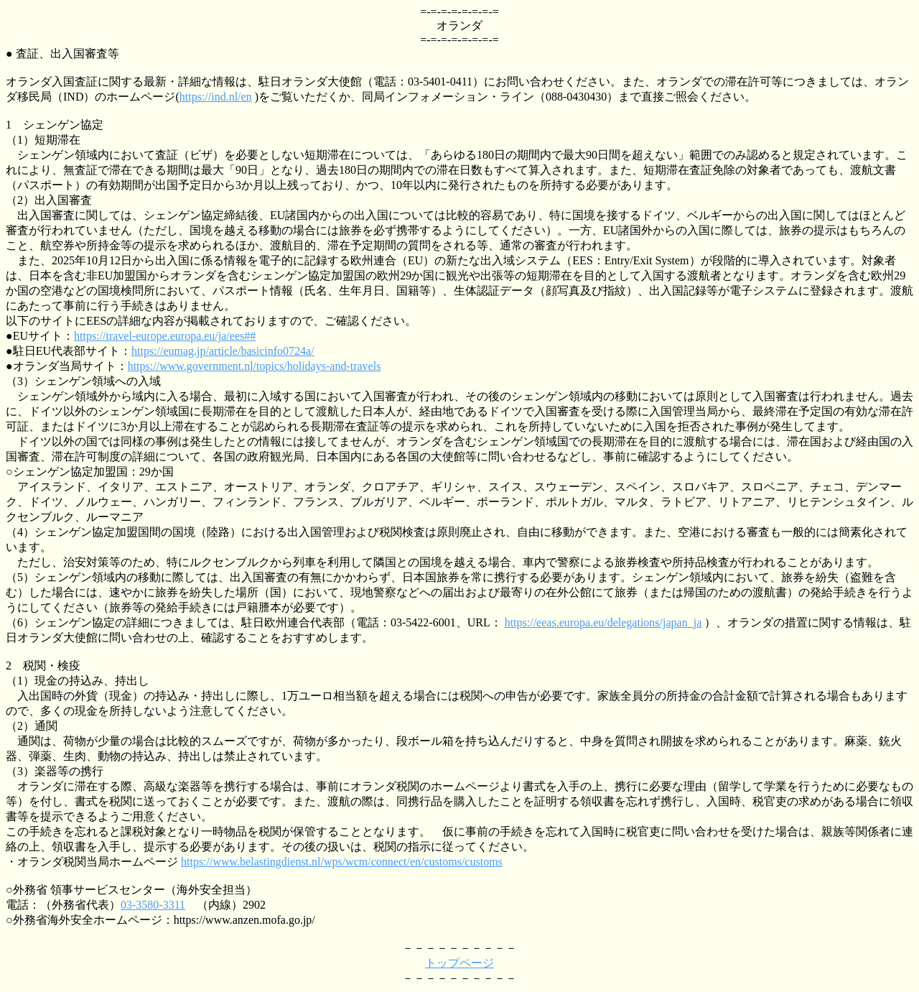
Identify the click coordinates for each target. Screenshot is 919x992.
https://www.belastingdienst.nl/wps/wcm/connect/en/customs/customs (342, 862)
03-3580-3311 (153, 905)
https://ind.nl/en (215, 97)
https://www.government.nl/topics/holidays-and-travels (254, 366)
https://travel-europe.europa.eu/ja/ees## (165, 336)
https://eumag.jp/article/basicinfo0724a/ (222, 351)
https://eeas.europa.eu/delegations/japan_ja (603, 622)
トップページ (459, 963)
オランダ (459, 25)
